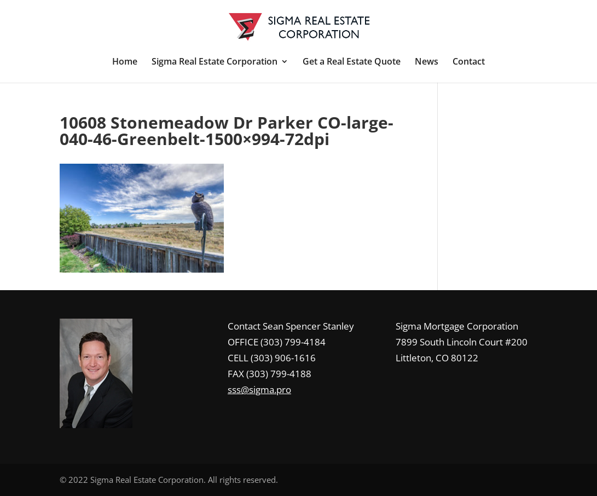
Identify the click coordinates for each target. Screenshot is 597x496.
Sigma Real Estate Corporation (214, 62)
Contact (469, 62)
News (426, 62)
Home (124, 62)
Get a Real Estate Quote (352, 62)
